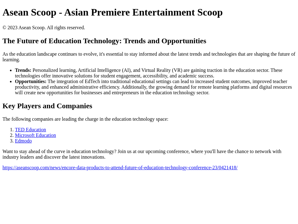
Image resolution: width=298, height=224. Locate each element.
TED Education (30, 129)
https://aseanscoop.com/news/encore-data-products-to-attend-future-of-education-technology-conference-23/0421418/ (120, 167)
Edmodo (23, 140)
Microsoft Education (35, 135)
